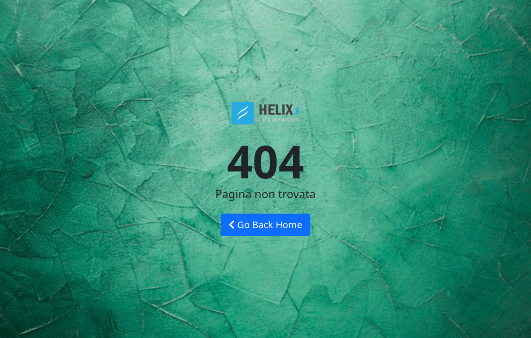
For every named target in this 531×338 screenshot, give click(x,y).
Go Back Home (265, 224)
